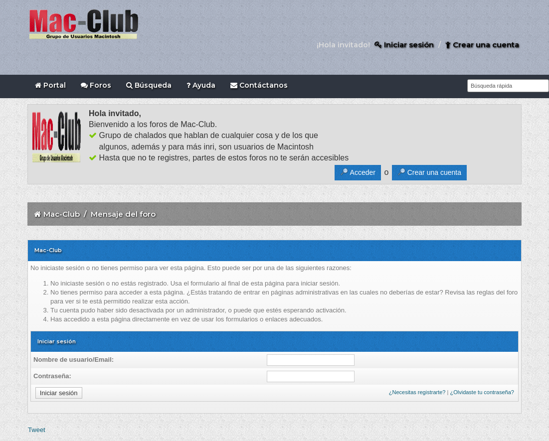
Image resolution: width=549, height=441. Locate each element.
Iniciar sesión (404, 44)
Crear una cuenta (482, 44)
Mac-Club (61, 214)
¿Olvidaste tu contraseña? (482, 392)
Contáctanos (259, 85)
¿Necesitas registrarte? (417, 392)
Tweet (36, 430)
